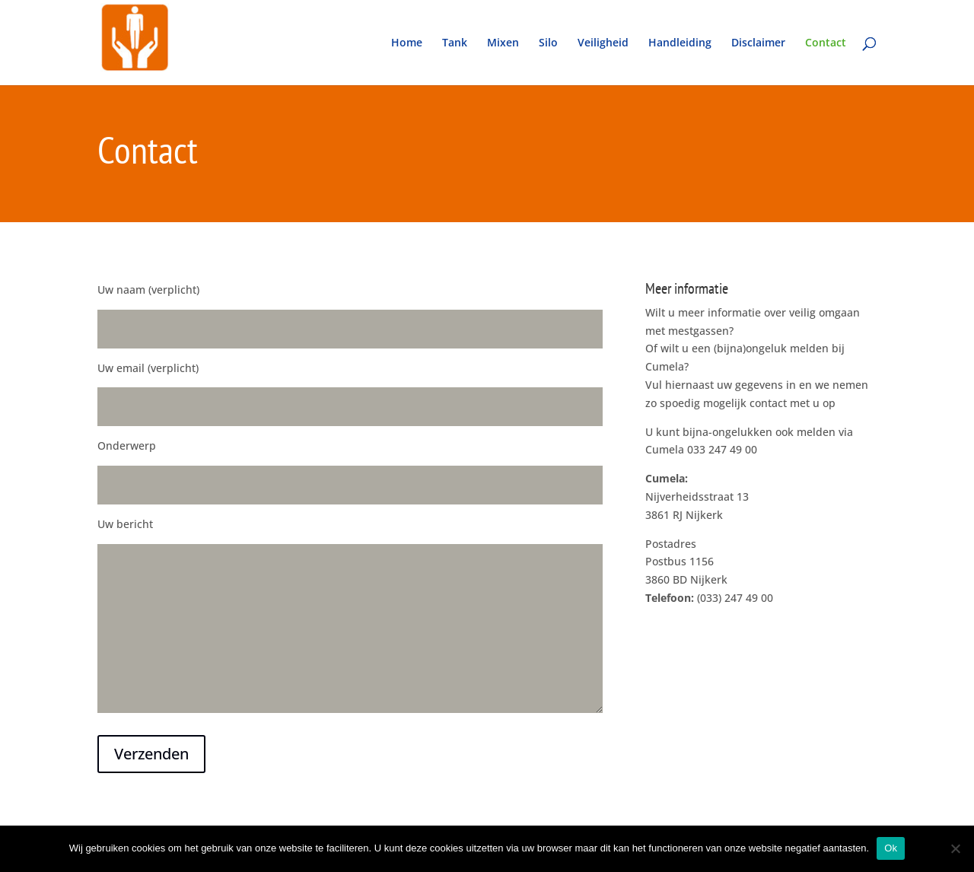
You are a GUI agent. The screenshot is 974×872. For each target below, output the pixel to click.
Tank (454, 43)
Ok (890, 848)
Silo (548, 43)
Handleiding (679, 43)
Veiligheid (603, 43)
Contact (825, 43)
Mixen (503, 43)
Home (406, 43)
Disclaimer (758, 43)
